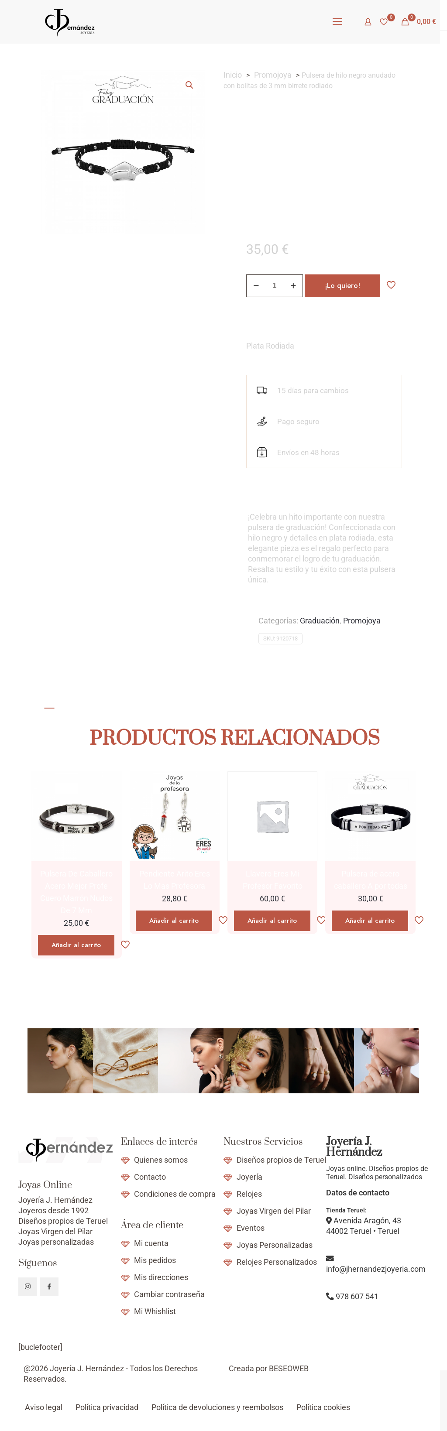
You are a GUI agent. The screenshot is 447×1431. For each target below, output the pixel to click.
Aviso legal (43, 1407)
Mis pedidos (155, 1260)
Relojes (249, 1194)
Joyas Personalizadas (275, 1245)
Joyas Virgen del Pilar (274, 1211)
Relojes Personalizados (277, 1262)
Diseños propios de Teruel (281, 1160)
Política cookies (323, 1407)
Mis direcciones (161, 1277)
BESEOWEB (289, 1368)
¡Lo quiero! (342, 286)
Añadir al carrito (76, 945)
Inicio (233, 75)
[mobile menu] (337, 21)
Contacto (150, 1177)
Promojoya (273, 75)
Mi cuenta (151, 1243)
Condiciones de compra (175, 1194)
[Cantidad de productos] (274, 285)
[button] (190, 85)
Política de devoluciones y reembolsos (217, 1407)
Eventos (251, 1228)
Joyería (249, 1177)
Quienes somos (161, 1160)
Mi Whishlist (155, 1311)
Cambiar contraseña (169, 1294)
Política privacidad (107, 1407)
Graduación (320, 620)
